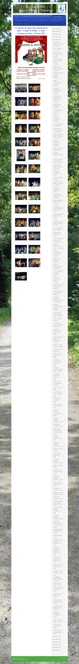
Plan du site (22, 658)
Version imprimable (16, 658)
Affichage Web (64, 658)
